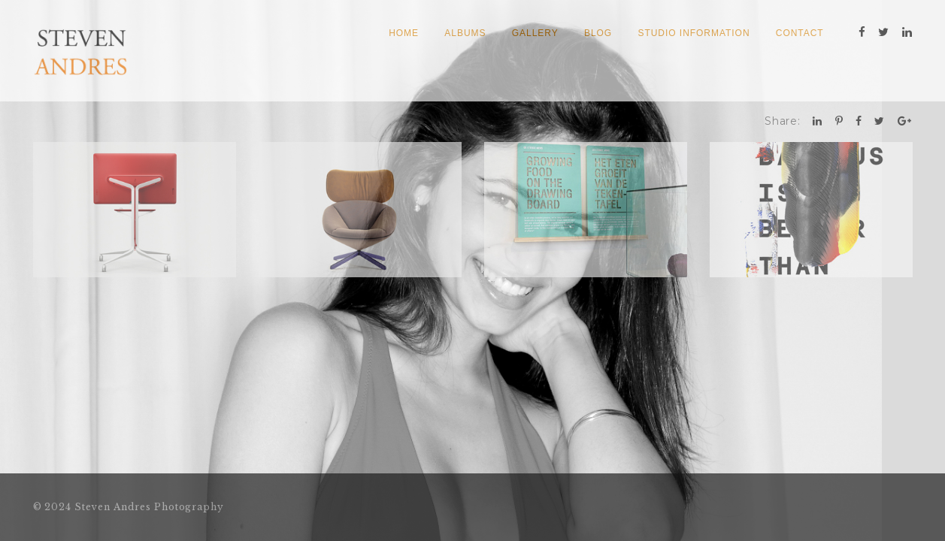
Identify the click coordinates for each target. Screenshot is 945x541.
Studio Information (694, 33)
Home (404, 33)
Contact (800, 33)
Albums (465, 33)
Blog (598, 33)
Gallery (535, 33)
